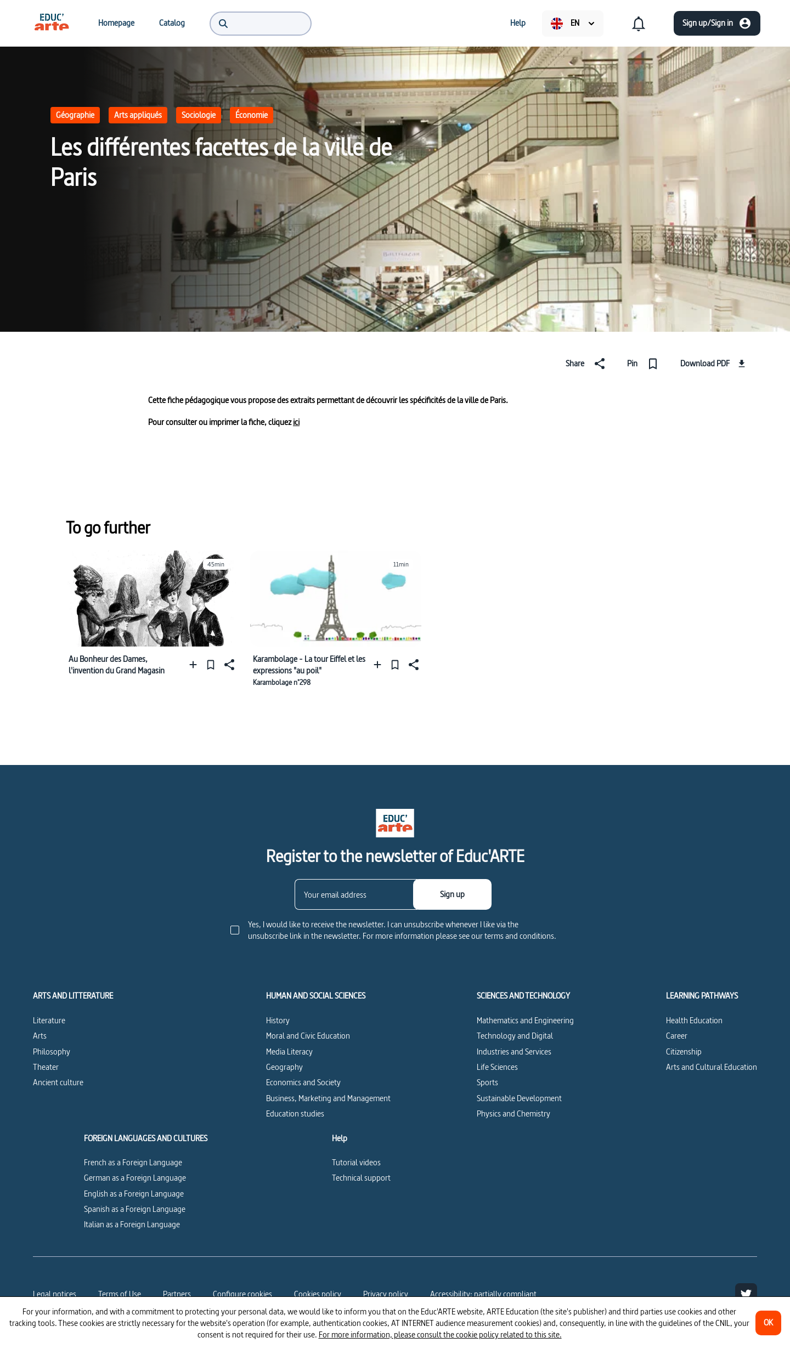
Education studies (295, 1113)
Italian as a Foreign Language (132, 1224)
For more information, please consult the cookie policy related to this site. (440, 1334)
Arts (40, 1035)
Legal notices (54, 1294)
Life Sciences (497, 1067)
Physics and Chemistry (513, 1113)
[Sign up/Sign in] (717, 23)
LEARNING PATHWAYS (702, 996)
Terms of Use (119, 1294)
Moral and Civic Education (308, 1035)
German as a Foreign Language (135, 1177)
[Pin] (645, 363)
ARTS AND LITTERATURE (73, 996)
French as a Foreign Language (133, 1162)
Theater (46, 1067)
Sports (487, 1082)
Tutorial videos (356, 1162)
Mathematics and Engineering (525, 1020)
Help (339, 1138)
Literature (49, 1020)
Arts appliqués (138, 115)
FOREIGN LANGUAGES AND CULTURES (145, 1138)
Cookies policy (317, 1294)
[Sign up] (452, 894)
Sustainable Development (519, 1098)
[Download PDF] (714, 363)
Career (676, 1035)
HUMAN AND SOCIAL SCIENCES (315, 996)
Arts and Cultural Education (711, 1067)
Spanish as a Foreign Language (134, 1209)
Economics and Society (303, 1082)
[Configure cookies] (242, 1294)
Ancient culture (58, 1082)
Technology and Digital (515, 1035)
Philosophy (51, 1051)
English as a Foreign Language (134, 1193)
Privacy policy (385, 1294)
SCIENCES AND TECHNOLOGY (523, 996)
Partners (177, 1294)
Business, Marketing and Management (328, 1098)
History (278, 1020)
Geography (284, 1067)
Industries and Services (514, 1051)
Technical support (361, 1177)
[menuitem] (52, 23)
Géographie (75, 115)
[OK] (768, 1323)
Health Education (694, 1020)
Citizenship (684, 1051)
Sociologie (199, 115)
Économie (251, 115)
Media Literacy (289, 1051)
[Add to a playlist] (195, 664)
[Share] (587, 363)
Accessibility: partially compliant (483, 1294)
